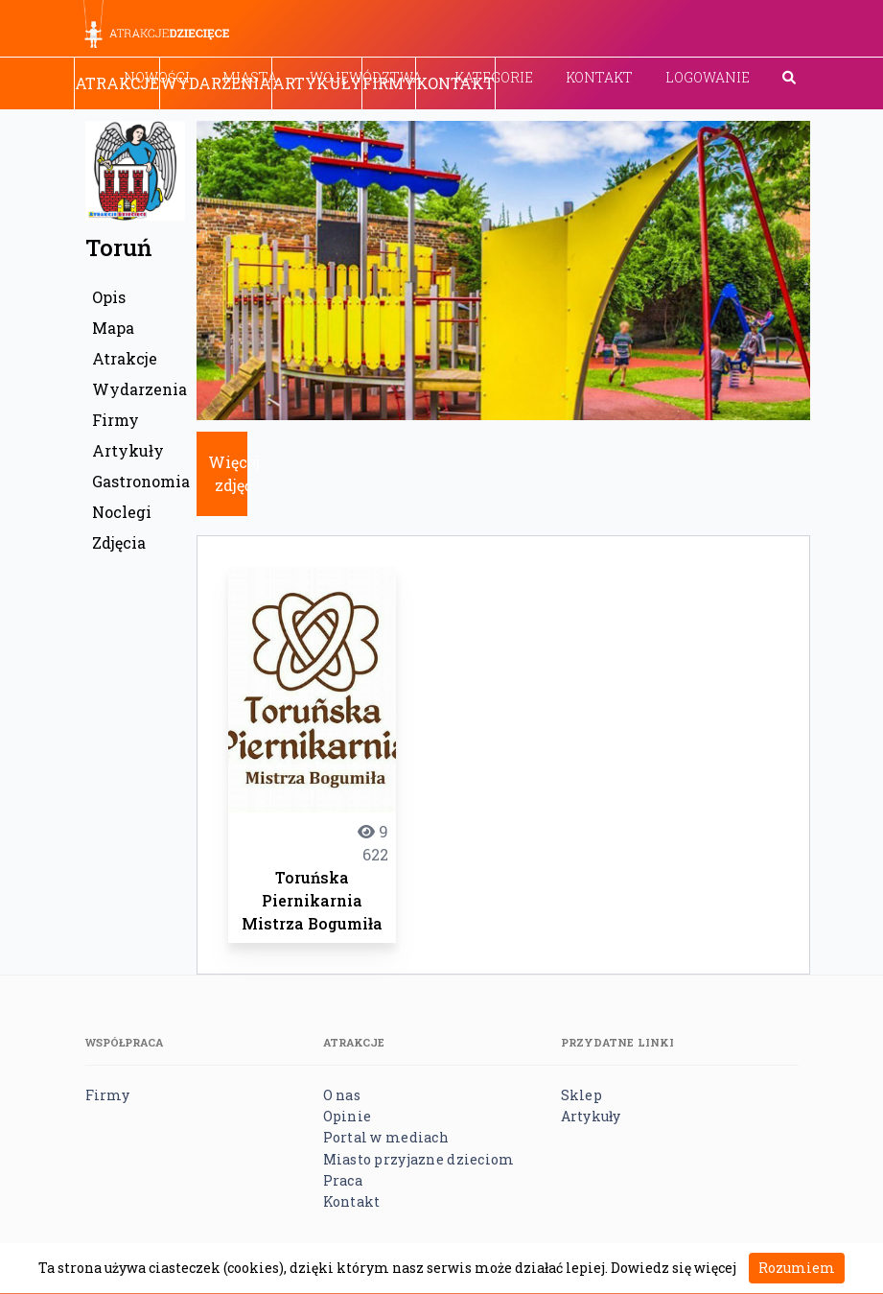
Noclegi (121, 512)
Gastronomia (138, 481)
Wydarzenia (215, 83)
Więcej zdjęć (234, 473)
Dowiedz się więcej (673, 1268)
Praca (342, 1180)
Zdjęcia (119, 542)
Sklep (581, 1095)
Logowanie (707, 77)
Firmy (388, 83)
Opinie (347, 1116)
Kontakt (599, 77)
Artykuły (316, 83)
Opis (109, 297)
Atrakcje (117, 83)
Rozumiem (796, 1268)
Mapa (113, 328)
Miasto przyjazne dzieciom (419, 1159)
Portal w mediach (386, 1137)
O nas (341, 1095)
